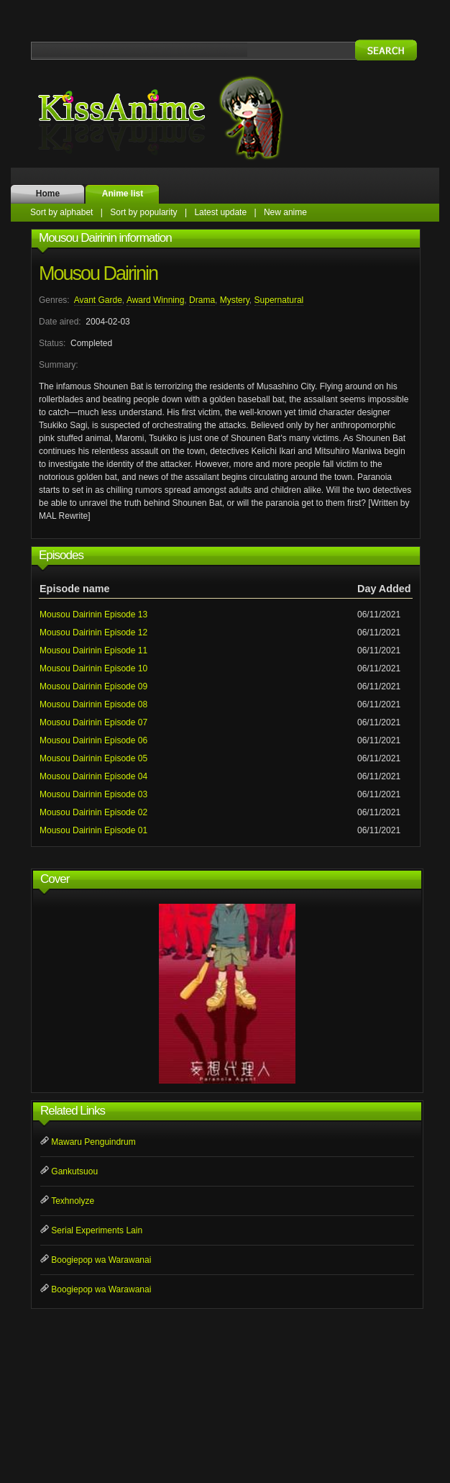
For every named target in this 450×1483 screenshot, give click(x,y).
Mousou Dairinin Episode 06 (93, 740)
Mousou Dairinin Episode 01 (93, 830)
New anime (285, 212)
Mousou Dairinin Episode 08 (93, 704)
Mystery (234, 300)
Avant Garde (98, 300)
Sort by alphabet (61, 212)
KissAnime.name (174, 117)
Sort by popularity (143, 212)
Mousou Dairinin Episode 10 (93, 668)
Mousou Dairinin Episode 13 (93, 614)
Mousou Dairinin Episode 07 (93, 722)
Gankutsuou (74, 1171)
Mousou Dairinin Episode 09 (93, 686)
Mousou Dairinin (98, 273)
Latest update (220, 212)
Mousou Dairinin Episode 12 (93, 632)
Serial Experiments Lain (96, 1230)
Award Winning (155, 300)
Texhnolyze (72, 1201)
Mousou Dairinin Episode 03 (93, 794)
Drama (202, 300)
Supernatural (279, 300)
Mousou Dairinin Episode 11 (93, 650)
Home (48, 194)
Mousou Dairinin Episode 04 (93, 776)
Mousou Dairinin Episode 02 (93, 812)
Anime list (122, 194)
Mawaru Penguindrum (93, 1142)
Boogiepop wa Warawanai (101, 1260)
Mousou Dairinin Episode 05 (93, 758)
